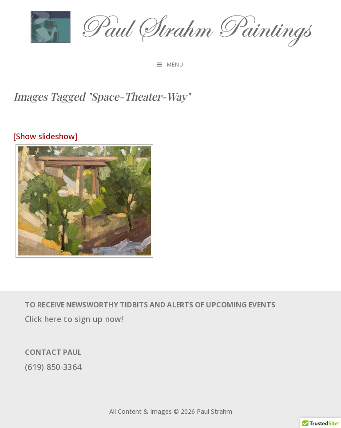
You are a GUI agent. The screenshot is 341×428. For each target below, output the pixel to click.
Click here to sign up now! (74, 319)
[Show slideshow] (45, 136)
